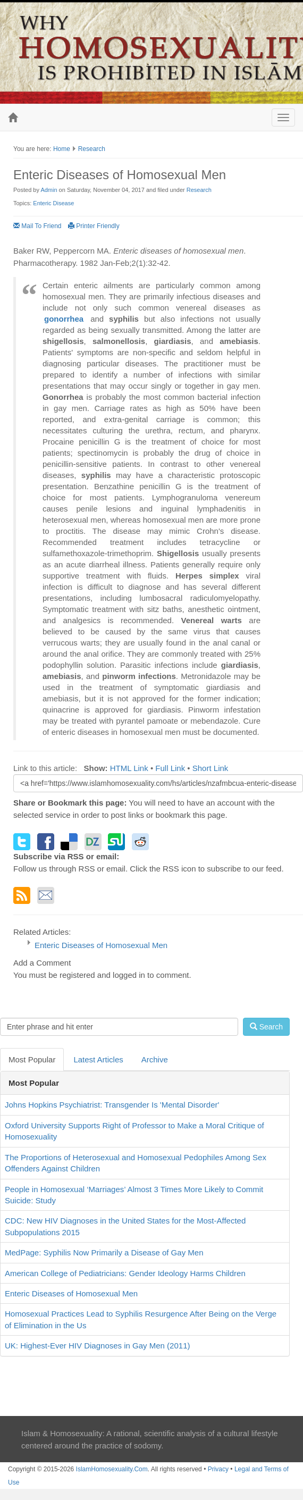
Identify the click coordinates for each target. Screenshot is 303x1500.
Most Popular (32, 1059)
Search (266, 1027)
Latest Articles (98, 1059)
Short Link (210, 768)
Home (61, 149)
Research (91, 149)
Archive (154, 1059)
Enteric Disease (53, 203)
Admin (48, 190)
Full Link (170, 768)
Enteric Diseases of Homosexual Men (101, 945)
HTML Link (129, 768)
